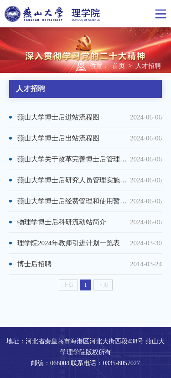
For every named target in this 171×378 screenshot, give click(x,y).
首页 (118, 65)
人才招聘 (148, 65)
